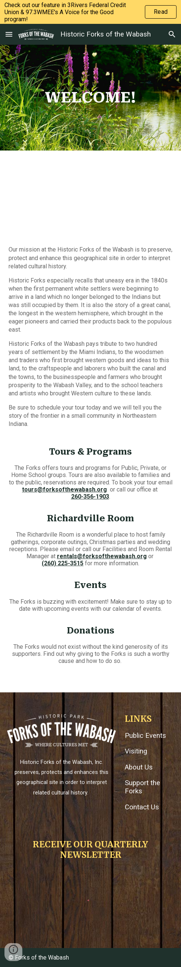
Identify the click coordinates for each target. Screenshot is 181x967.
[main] (90, 98)
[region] (90, 12)
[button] (9, 34)
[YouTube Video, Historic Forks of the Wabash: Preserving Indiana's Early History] (90, 195)
